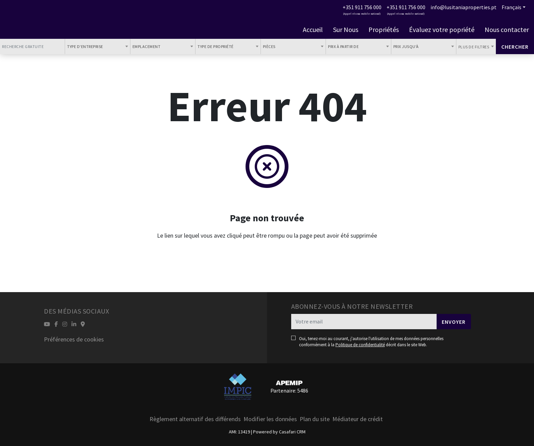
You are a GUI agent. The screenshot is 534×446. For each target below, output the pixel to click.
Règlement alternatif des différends (195, 419)
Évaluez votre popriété (441, 30)
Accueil (313, 30)
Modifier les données (270, 419)
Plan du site (315, 419)
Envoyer (454, 321)
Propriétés (383, 30)
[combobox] (97, 46)
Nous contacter (507, 30)
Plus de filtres (474, 46)
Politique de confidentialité (360, 345)
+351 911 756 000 (362, 7)
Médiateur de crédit (357, 419)
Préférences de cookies (74, 339)
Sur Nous (345, 30)
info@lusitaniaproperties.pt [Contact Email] (463, 7)
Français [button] (511, 7)
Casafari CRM (292, 432)
